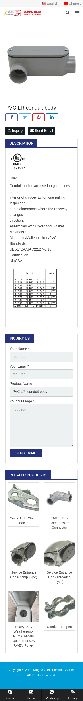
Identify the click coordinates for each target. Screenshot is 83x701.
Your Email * (19, 366)
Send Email (41, 131)
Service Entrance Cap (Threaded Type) (59, 577)
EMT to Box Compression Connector (59, 522)
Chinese (73, 3)
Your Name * (19, 349)
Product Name (21, 384)
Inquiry (15, 131)
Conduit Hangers (59, 627)
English (50, 3)
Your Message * (22, 401)
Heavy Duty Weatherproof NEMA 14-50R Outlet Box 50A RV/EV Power (23, 636)
